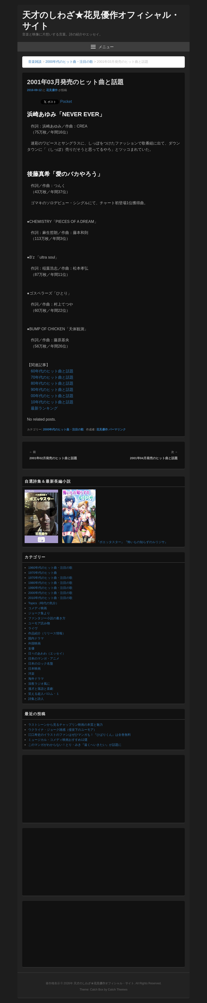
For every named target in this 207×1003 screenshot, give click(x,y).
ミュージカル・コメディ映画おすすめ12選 (57, 740)
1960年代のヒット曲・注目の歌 (50, 567)
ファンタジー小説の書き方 (46, 618)
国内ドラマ (36, 638)
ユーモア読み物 (39, 623)
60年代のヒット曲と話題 (52, 371)
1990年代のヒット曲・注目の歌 (50, 588)
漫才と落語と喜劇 (40, 688)
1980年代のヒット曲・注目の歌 (50, 583)
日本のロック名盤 (40, 663)
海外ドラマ (36, 678)
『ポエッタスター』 (110, 542)
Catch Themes (117, 989)
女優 (31, 648)
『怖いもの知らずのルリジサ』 (146, 542)
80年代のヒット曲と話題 (52, 383)
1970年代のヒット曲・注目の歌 (50, 578)
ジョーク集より (39, 613)
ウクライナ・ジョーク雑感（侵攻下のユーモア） (62, 729)
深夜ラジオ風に (39, 683)
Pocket (66, 101)
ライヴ (33, 628)
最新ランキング (44, 408)
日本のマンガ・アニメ (43, 658)
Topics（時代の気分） (43, 603)
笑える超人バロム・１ (43, 694)
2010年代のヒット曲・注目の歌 (50, 598)
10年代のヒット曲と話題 (52, 402)
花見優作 (52, 90)
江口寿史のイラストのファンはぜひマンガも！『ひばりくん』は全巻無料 (79, 734)
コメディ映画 (37, 608)
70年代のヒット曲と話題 (52, 377)
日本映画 (34, 668)
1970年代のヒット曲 (42, 572)
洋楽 (31, 673)
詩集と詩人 (36, 699)
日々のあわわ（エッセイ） (46, 653)
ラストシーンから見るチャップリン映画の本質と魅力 (65, 724)
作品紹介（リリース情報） (46, 633)
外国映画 (34, 643)
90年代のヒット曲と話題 (52, 390)
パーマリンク (117, 429)
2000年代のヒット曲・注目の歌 (63, 429)
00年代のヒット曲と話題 (52, 396)
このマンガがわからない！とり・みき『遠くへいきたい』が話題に (74, 745)
